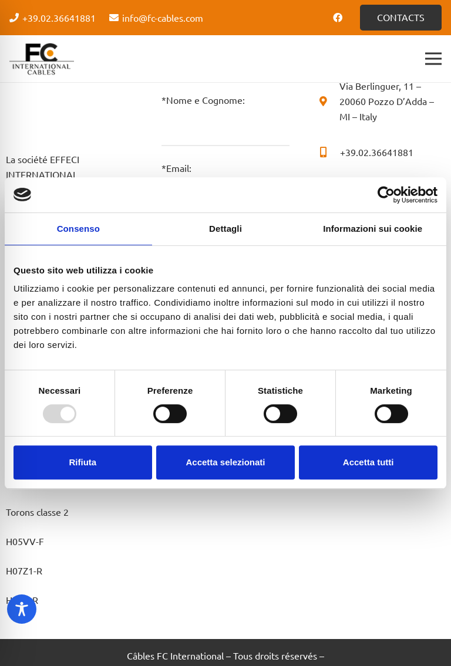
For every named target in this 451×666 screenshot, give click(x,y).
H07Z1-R (24, 570)
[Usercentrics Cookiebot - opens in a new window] (386, 195)
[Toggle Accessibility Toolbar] (22, 609)
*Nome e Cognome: (225, 120)
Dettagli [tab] (225, 229)
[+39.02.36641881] (329, 152)
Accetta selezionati (225, 462)
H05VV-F (25, 541)
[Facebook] (337, 17)
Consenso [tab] (78, 229)
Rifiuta (82, 462)
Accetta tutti (368, 462)
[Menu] (433, 58)
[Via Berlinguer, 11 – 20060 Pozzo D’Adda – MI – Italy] (328, 101)
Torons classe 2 (37, 512)
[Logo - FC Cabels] (41, 58)
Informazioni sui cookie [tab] (372, 229)
